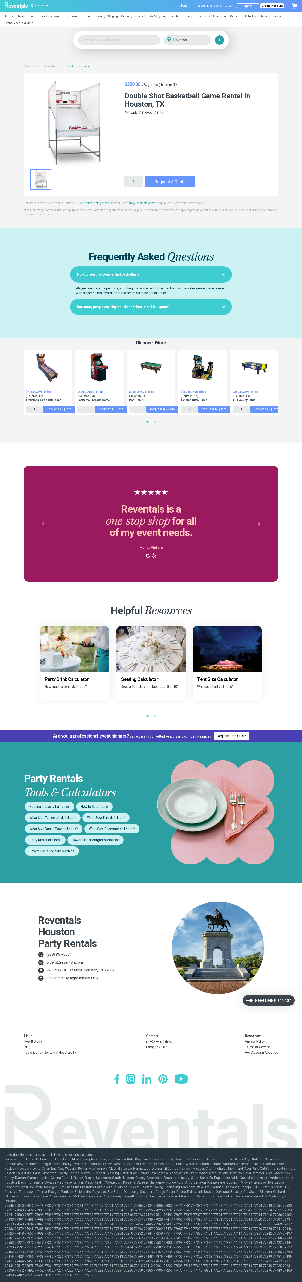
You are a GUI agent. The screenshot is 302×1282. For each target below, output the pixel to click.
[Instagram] (130, 1079)
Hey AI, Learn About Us (261, 1052)
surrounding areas (97, 203)
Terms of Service (257, 1047)
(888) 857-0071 (59, 954)
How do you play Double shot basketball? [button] (151, 274)
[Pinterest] (163, 1079)
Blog (229, 5)
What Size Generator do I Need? (112, 829)
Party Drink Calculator (45, 840)
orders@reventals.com (64, 962)
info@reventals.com (141, 203)
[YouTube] (181, 1079)
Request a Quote (170, 181)
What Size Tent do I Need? (106, 818)
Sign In (247, 6)
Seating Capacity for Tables (50, 806)
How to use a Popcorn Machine (52, 851)
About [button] (184, 5)
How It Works (33, 1041)
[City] (194, 40)
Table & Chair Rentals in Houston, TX (50, 1052)
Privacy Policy (255, 1041)
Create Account (272, 5)
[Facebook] (116, 1079)
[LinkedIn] (146, 1079)
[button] (10, 15)
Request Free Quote (208, 5)
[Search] (219, 40)
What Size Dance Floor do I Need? (54, 829)
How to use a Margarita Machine (95, 840)
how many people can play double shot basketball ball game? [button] (151, 307)
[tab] (151, 274)
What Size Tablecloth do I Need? (53, 818)
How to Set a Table (94, 806)
